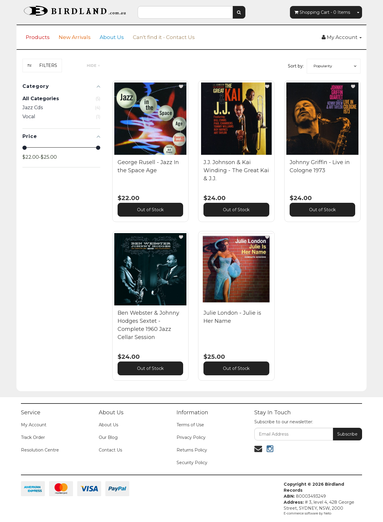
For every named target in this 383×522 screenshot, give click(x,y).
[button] (334, 66)
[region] (61, 224)
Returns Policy (192, 450)
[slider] (24, 148)
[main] (236, 235)
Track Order (33, 437)
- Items (322, 12)
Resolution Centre (40, 450)
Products (38, 37)
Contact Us (110, 450)
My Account (33, 425)
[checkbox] (61, 107)
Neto (327, 513)
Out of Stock (150, 209)
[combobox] (185, 12)
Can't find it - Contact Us (164, 37)
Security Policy (192, 462)
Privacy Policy (191, 437)
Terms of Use (190, 425)
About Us (112, 37)
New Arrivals (75, 37)
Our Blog (108, 437)
